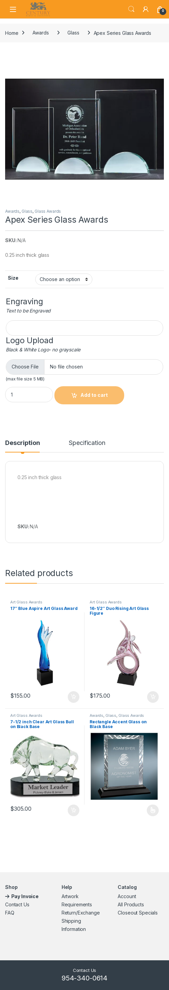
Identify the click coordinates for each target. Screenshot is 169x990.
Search (131, 9)
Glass (73, 33)
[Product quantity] (29, 394)
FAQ (9, 913)
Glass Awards (48, 211)
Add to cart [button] (73, 697)
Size (13, 278)
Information (74, 929)
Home (11, 33)
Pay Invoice (25, 896)
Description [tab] (22, 443)
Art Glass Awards (26, 602)
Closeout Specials (138, 913)
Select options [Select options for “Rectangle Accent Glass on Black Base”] (153, 810)
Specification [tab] (87, 443)
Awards (40, 33)
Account (127, 896)
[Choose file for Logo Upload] (84, 367)
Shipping (71, 921)
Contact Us (17, 904)
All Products (131, 904)
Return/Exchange (81, 913)
